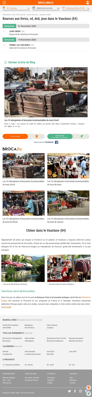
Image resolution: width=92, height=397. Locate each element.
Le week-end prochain (33, 354)
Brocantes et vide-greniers (12, 338)
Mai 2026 (50, 354)
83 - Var (72, 365)
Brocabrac (51, 378)
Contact (73, 383)
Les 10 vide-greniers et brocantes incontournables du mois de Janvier (68, 220)
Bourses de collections (55, 341)
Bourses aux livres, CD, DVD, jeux (57, 338)
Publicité (50, 380)
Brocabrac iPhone (31, 380)
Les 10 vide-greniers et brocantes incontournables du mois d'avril (31, 120)
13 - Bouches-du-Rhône (11, 365)
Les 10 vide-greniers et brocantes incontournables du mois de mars (68, 183)
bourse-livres (45, 15)
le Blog (49, 383)
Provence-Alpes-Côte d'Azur (14, 15)
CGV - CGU (6, 380)
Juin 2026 (72, 352)
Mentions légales (9, 378)
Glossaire (73, 380)
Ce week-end (7, 354)
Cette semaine (30, 352)
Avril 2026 (50, 352)
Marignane (29, 325)
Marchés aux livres (76, 341)
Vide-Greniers (30, 338)
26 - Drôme (29, 365)
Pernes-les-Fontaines (10, 325)
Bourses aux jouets (76, 338)
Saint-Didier (7, 328)
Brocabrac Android (32, 378)
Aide (71, 378)
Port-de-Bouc (29, 328)
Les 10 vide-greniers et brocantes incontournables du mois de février (23, 220)
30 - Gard (50, 365)
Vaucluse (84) (32, 15)
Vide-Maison (29, 341)
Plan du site (7, 383)
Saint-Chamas (52, 325)
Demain (5, 352)
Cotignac (50, 328)
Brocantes (6, 341)
